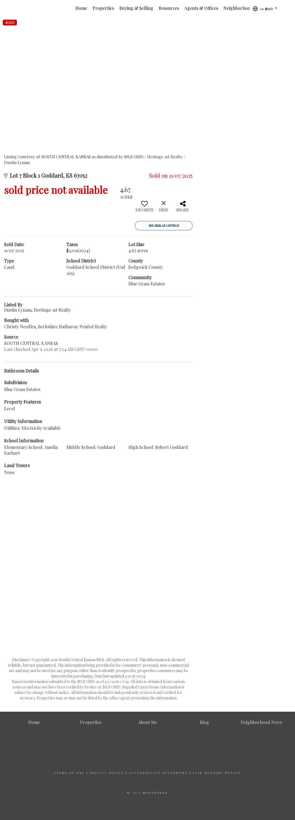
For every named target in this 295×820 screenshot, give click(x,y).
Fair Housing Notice (217, 772)
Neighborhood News (244, 8)
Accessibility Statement (158, 772)
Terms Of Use (69, 772)
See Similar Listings (164, 225)
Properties (103, 8)
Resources (169, 8)
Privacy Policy (107, 772)
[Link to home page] (18, 8)
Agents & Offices (201, 8)
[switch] (144, 208)
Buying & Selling (136, 8)
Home (81, 8)
